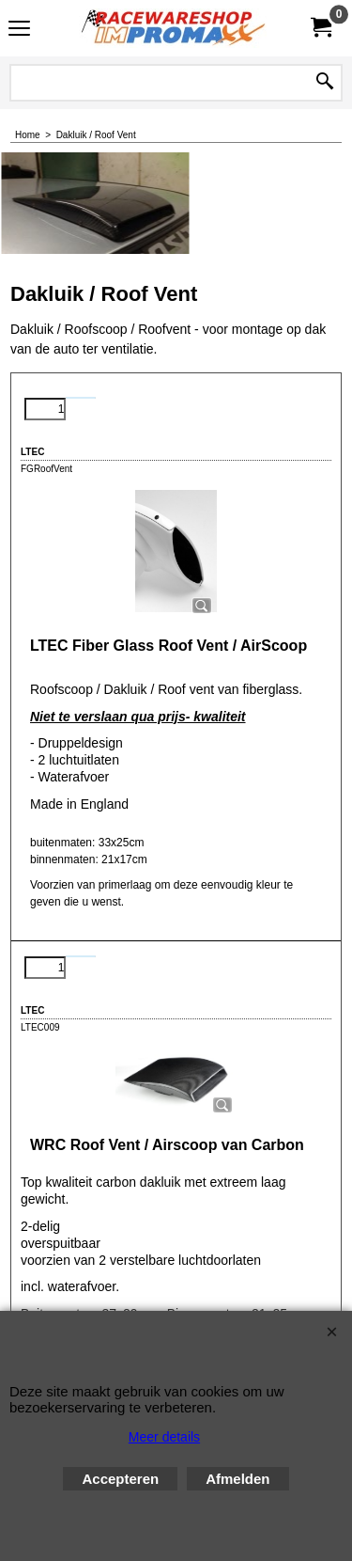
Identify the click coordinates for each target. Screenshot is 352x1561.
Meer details (164, 1436)
